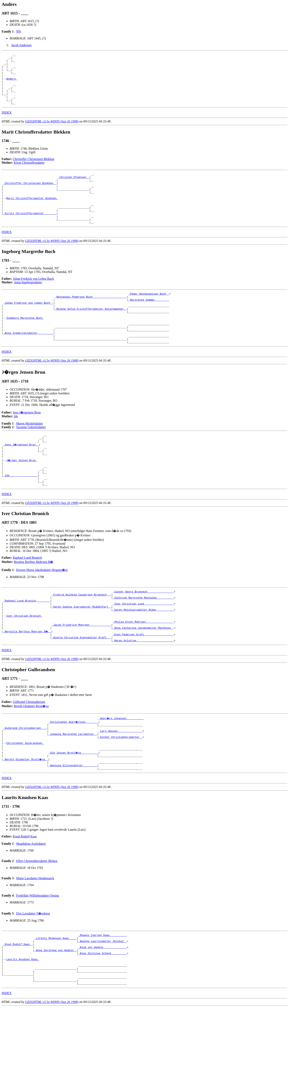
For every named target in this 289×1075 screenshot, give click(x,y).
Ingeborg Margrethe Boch (25, 344)
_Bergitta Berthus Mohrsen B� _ (27, 679)
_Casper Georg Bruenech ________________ (143, 632)
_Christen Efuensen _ (73, 188)
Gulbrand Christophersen (29, 751)
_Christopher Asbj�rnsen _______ (74, 771)
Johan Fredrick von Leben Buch (33, 299)
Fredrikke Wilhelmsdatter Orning (37, 953)
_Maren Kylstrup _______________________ (143, 690)
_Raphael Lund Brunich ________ (26, 643)
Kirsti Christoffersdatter (29, 173)
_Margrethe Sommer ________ (148, 322)
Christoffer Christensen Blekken (33, 169)
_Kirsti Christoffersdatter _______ (29, 232)
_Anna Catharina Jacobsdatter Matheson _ (143, 675)
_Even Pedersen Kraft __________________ (143, 682)
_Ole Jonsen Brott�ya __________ (74, 807)
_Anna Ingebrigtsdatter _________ (28, 362)
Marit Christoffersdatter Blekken (32, 214)
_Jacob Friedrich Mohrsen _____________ (81, 672)
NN (18, 31)
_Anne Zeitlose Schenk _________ (102, 1014)
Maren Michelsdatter (29, 454)
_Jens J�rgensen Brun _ (21, 477)
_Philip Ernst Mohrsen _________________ (143, 668)
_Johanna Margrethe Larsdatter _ (73, 786)
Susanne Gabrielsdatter (31, 458)
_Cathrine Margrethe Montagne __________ (143, 639)
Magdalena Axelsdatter (31, 901)
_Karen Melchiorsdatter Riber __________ (143, 653)
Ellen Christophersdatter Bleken (36, 918)
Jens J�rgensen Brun (27, 443)
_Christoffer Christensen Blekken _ (29, 196)
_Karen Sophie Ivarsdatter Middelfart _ (81, 650)
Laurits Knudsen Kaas (22, 1022)
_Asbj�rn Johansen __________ (121, 767)
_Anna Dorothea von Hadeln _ (56, 1011)
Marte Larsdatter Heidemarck (35, 935)
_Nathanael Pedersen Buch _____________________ (91, 318)
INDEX (7, 122)
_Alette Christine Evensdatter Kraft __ (81, 686)
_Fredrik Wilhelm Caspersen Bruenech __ (81, 635)
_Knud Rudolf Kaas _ (18, 1004)
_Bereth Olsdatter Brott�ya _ (26, 815)
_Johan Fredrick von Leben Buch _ (28, 325)
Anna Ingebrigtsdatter (28, 302)
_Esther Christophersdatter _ (120, 789)
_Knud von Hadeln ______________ (102, 1007)
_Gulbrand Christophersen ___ (25, 778)
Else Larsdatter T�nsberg (33, 970)
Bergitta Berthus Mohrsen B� (33, 601)
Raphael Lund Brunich (27, 597)
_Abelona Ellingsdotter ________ (73, 822)
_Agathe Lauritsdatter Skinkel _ (102, 1000)
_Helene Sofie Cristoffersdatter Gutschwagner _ (91, 333)
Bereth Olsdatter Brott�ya (31, 755)
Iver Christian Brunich (24, 661)
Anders (11, 84)
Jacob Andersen (21, 45)
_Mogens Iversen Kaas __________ (102, 993)
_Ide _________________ (20, 513)
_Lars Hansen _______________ (120, 782)
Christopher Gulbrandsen (25, 796)
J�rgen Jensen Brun (22, 495)
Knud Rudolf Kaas (25, 893)
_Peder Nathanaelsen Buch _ (148, 315)
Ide (16, 447)
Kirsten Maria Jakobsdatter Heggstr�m (41, 609)
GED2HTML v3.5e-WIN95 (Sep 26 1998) (51, 131)
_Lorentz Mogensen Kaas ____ (56, 996)
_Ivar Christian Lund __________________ (143, 646)
